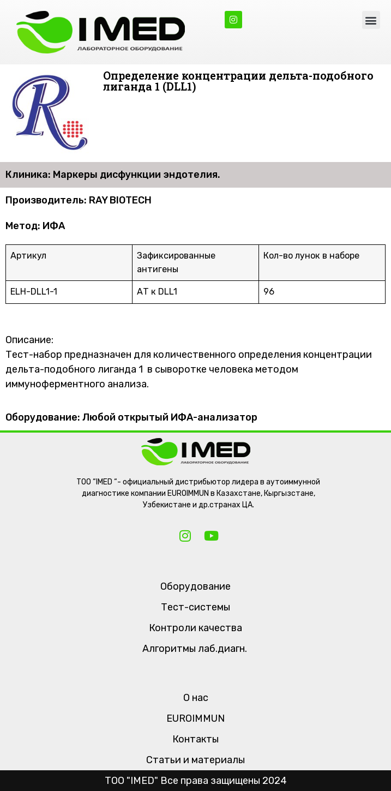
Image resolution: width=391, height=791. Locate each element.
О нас (195, 698)
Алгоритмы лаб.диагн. (194, 649)
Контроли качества (195, 628)
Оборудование (195, 586)
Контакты (195, 739)
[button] (371, 20)
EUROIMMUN (195, 718)
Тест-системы (195, 607)
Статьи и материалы (195, 760)
